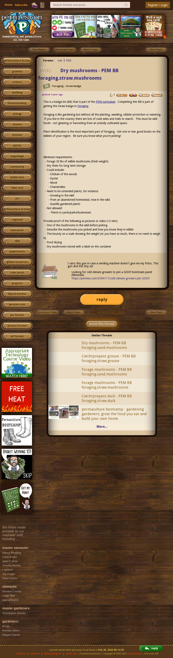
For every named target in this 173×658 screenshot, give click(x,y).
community (17, 166)
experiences (17, 251)
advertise (35, 653)
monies (17, 124)
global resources (17, 262)
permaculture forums (17, 60)
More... (102, 427)
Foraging (82, 106)
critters (17, 82)
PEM (68, 60)
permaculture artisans (17, 209)
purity (17, 145)
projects (17, 283)
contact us (20, 653)
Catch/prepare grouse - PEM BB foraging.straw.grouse (109, 358)
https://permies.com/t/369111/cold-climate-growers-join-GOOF (111, 278)
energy (17, 114)
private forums (17, 325)
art (17, 198)
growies (17, 71)
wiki (60, 60)
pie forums (17, 315)
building (17, 92)
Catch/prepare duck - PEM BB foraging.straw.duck (107, 398)
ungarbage (17, 156)
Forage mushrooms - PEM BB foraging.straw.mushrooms (107, 384)
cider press (17, 272)
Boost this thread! (101, 324)
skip (17, 241)
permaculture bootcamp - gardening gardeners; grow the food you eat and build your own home (114, 414)
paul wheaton (134, 653)
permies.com (17, 304)
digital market (17, 294)
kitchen (17, 135)
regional (17, 219)
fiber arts (17, 187)
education (17, 230)
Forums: (48, 60)
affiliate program (52, 653)
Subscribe (21, 4)
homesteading (17, 103)
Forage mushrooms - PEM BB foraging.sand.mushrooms (107, 371)
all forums (17, 336)
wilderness (17, 177)
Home (8, 4)
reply (101, 299)
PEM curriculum (105, 101)
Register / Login (158, 5)
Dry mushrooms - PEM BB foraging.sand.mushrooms (104, 345)
